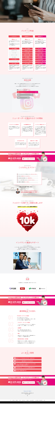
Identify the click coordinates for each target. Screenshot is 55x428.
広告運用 (38, 1)
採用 (51, 1)
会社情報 (24, 1)
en (53, 1)
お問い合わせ (34, 1)
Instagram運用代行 (42, 1)
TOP (21, 1)
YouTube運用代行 (48, 1)
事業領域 (28, 1)
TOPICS (31, 1)
